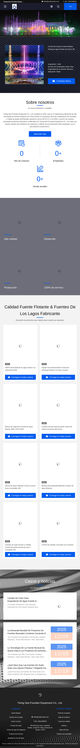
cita (70, 6)
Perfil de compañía (64, 713)
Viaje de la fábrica (64, 717)
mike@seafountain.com (50, 1)
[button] (33, 34)
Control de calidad (64, 721)
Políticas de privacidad (64, 734)
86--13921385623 (70, 1)
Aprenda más (40, 134)
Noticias (64, 725)
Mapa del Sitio (64, 730)
